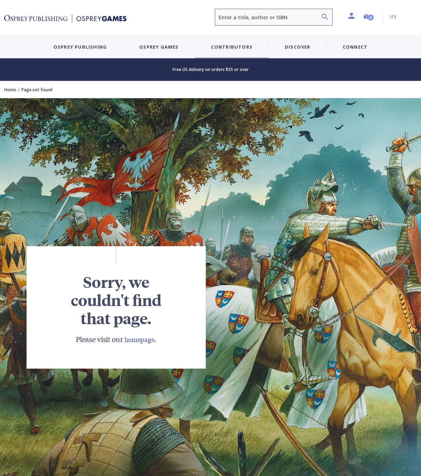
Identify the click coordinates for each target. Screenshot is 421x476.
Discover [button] (298, 47)
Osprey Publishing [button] (80, 47)
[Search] (325, 17)
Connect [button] (355, 47)
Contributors (232, 47)
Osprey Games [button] (159, 47)
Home (10, 90)
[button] (368, 16)
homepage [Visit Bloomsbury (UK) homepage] (139, 339)
